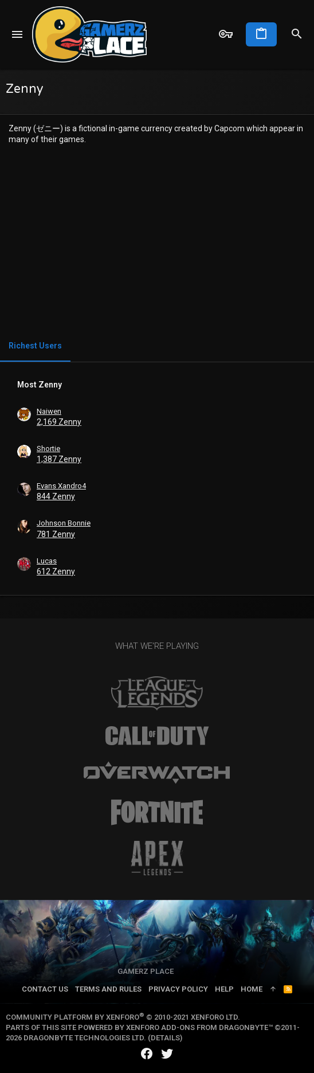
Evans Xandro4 (61, 485)
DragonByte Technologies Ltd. (84, 1037)
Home (251, 989)
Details (165, 1037)
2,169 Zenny (59, 421)
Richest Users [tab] (35, 345)
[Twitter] (167, 1054)
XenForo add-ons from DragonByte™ (199, 1027)
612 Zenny (56, 571)
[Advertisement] (157, 240)
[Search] (296, 34)
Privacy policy (178, 989)
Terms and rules (108, 989)
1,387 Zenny (59, 459)
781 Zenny (56, 534)
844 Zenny (56, 496)
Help (224, 989)
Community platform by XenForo (123, 1017)
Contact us (45, 989)
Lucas (47, 561)
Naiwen (49, 411)
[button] (17, 34)
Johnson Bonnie (64, 523)
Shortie (48, 448)
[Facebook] (147, 1054)
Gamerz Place (145, 971)
